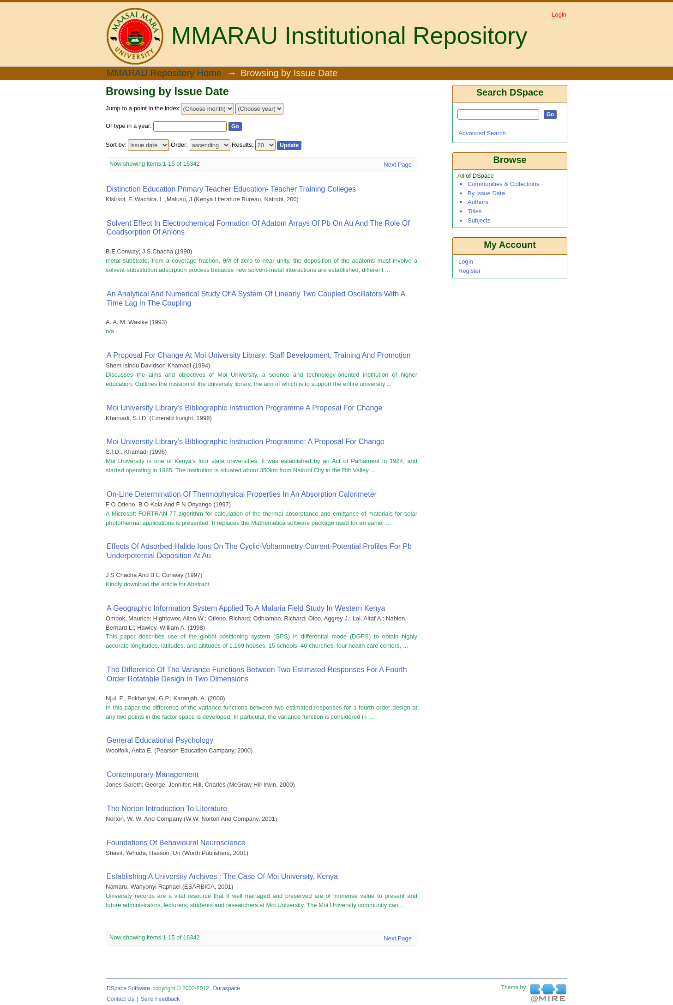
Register (469, 270)
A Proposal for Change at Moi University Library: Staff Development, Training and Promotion (259, 355)
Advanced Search (482, 133)
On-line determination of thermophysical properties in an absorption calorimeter (242, 494)
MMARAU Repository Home (164, 73)
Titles (475, 211)
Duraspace (226, 988)
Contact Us (120, 999)
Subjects (479, 220)
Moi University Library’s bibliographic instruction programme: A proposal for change (246, 441)
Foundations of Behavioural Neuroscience (176, 843)
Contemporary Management (152, 774)
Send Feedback (160, 999)
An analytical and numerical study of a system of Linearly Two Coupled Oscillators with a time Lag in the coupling (256, 298)
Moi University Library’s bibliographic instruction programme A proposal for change (244, 408)
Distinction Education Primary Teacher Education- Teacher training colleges (231, 189)
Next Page (398, 165)
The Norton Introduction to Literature (167, 808)
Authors (478, 202)
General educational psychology (160, 740)
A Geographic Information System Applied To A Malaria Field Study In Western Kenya (246, 608)
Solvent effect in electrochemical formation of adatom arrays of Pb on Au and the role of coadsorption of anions (258, 227)
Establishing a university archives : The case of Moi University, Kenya (222, 876)
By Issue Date (486, 193)
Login (559, 14)
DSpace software (128, 988)
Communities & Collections (503, 184)
